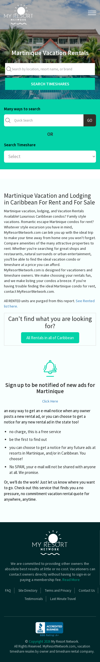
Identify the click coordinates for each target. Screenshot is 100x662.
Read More (71, 579)
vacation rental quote (65, 493)
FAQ (8, 590)
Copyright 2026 (39, 641)
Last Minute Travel (63, 599)
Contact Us (87, 590)
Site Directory (27, 590)
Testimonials (34, 599)
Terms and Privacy (58, 590)
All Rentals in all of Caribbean (50, 337)
